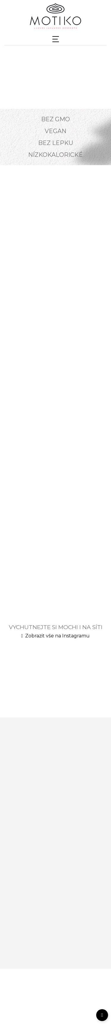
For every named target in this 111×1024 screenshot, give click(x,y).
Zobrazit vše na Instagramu (55, 636)
